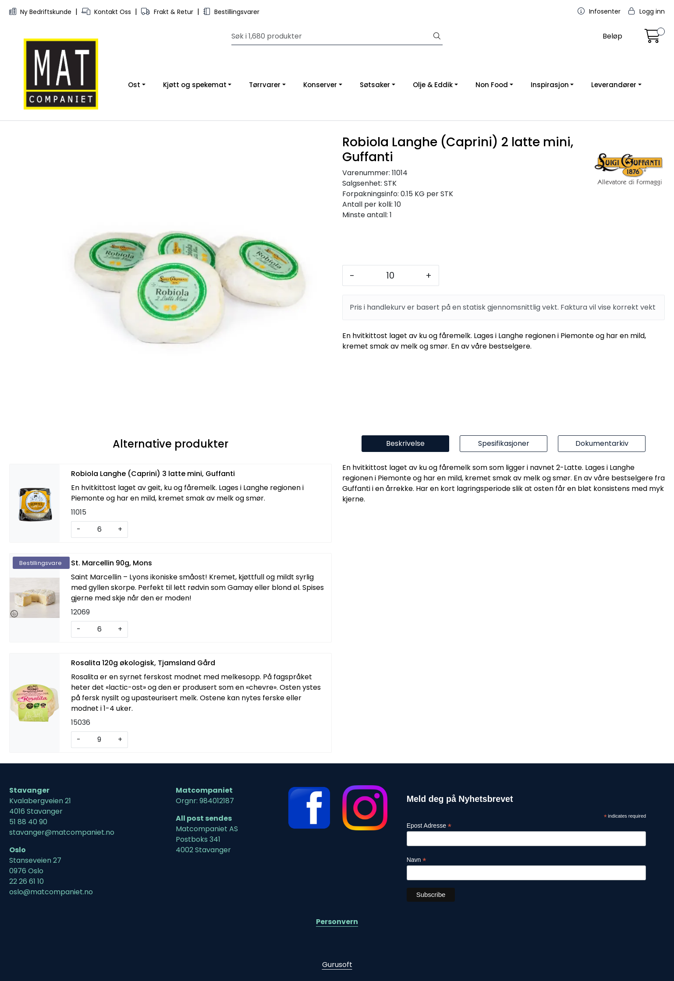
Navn (416, 860)
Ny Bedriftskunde (41, 11)
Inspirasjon (550, 84)
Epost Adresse (429, 826)
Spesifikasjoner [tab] (503, 443)
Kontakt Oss (107, 11)
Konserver (320, 84)
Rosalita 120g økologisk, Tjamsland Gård (143, 663)
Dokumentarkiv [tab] (601, 443)
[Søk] (331, 36)
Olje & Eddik (433, 84)
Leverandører (613, 84)
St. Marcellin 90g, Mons (111, 563)
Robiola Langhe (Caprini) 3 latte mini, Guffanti (153, 474)
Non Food (491, 84)
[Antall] (390, 275)
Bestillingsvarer (231, 11)
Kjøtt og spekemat (195, 84)
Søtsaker (375, 84)
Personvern (337, 922)
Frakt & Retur (168, 11)
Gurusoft (337, 965)
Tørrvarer (264, 84)
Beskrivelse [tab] (405, 443)
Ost (134, 84)
